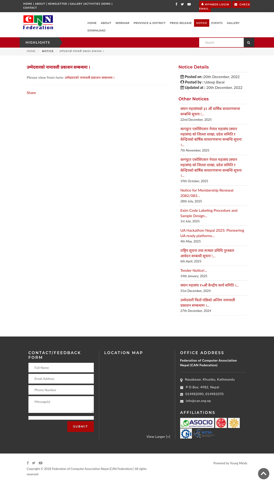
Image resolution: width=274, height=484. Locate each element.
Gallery (76, 3)
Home (27, 3)
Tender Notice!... (193, 270)
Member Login (215, 4)
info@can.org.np (198, 401)
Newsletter (57, 3)
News (106, 3)
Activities (92, 3)
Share (31, 92)
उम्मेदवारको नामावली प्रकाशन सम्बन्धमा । (90, 77)
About (40, 3)
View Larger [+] (158, 437)
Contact (30, 7)
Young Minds (238, 463)
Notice (47, 51)
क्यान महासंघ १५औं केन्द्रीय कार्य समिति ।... (209, 285)
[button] (106, 23)
